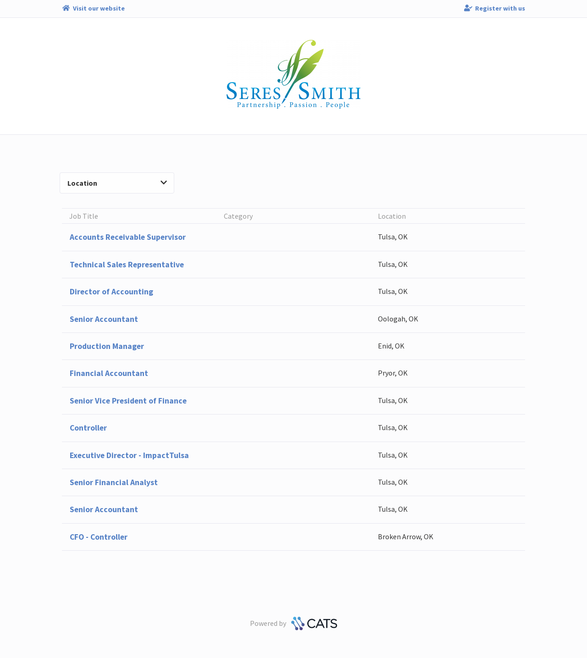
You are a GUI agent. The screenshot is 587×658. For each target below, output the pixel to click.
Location (117, 183)
